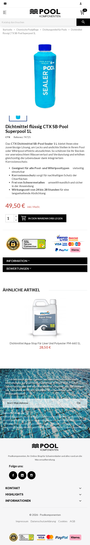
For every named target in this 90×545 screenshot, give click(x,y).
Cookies (62, 521)
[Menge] (9, 218)
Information (18, 260)
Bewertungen (18, 268)
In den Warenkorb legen (42, 218)
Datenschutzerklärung (43, 521)
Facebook (13, 475)
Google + (22, 475)
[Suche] (38, 22)
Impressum (22, 521)
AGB (72, 521)
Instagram (31, 475)
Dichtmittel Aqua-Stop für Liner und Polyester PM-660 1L (45, 343)
